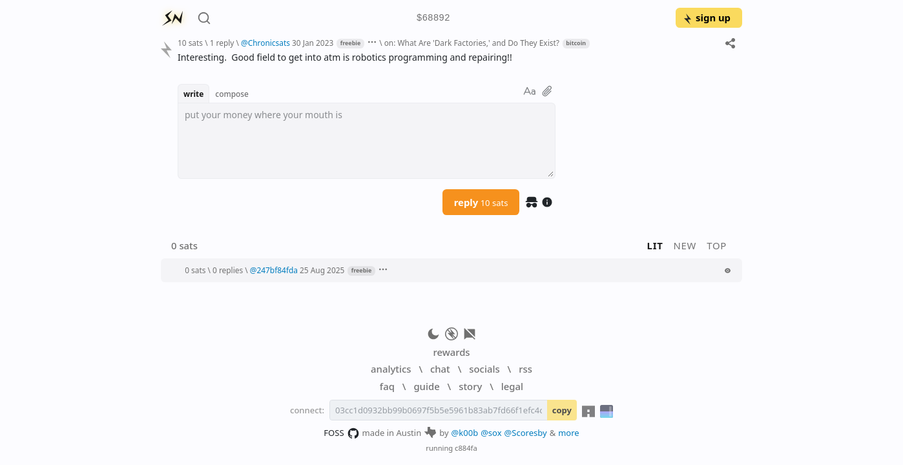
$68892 (433, 18)
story (470, 386)
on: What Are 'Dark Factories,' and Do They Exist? (471, 42)
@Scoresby (525, 433)
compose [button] (232, 93)
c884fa (466, 448)
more (568, 433)
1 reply (222, 42)
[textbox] (367, 141)
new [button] (685, 245)
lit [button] (655, 245)
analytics (391, 368)
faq (387, 386)
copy (562, 410)
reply (481, 202)
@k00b (465, 433)
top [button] (717, 245)
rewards (451, 352)
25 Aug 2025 (322, 270)
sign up (706, 17)
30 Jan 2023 (312, 42)
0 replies (228, 270)
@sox (491, 433)
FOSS (341, 433)
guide (426, 386)
